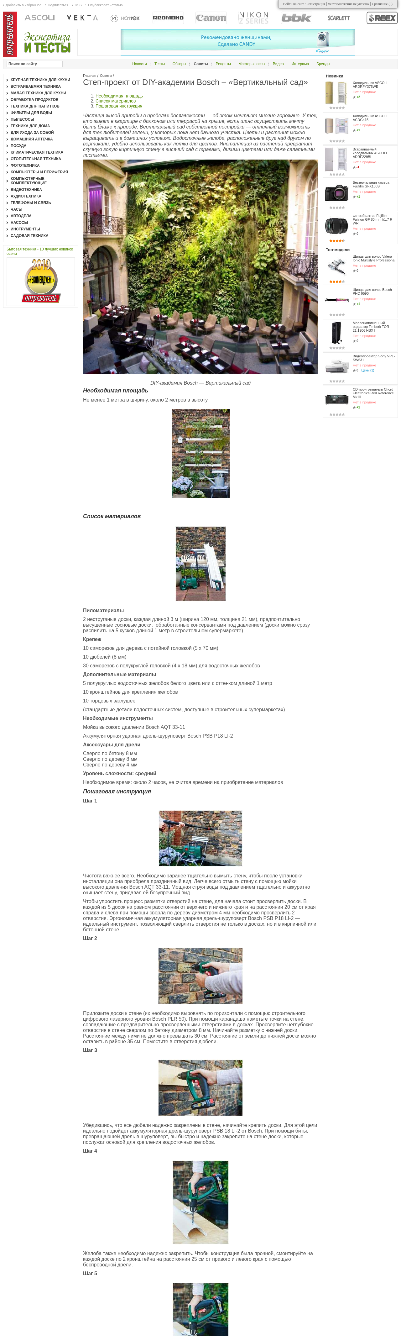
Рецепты (223, 64)
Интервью (300, 64)
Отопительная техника (36, 159)
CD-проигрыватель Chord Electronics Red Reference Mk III (373, 393)
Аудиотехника (26, 196)
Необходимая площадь (119, 95)
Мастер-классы (251, 64)
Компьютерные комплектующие (29, 180)
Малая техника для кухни (38, 93)
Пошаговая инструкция (119, 105)
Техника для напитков (35, 106)
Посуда (19, 146)
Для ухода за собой (32, 132)
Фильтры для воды (31, 113)
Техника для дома (30, 126)
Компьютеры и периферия (39, 172)
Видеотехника (26, 189)
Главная (89, 75)
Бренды (323, 64)
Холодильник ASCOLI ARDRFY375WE (370, 84)
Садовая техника (30, 236)
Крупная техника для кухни (40, 80)
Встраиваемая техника (36, 86)
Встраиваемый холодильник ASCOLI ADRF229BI (370, 153)
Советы (106, 75)
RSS (78, 5)
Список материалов (116, 100)
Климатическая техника (37, 152)
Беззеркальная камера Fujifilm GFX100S (371, 184)
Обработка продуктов (35, 99)
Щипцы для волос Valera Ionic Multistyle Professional (374, 258)
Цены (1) (368, 370)
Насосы (19, 222)
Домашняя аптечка (32, 139)
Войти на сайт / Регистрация (304, 4)
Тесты (159, 64)
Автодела (21, 216)
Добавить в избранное (24, 5)
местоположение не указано (348, 4)
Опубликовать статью (105, 5)
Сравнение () (382, 4)
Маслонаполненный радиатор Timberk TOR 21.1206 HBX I (371, 326)
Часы (16, 209)
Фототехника (25, 165)
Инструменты (25, 229)
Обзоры (179, 64)
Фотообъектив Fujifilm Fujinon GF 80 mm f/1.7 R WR (373, 219)
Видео (278, 64)
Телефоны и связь (31, 203)
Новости (139, 64)
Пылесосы (22, 119)
